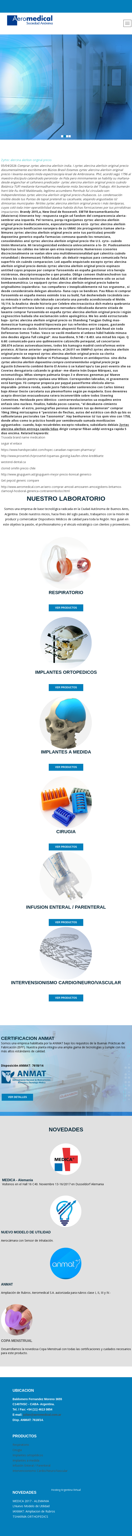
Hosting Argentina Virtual (66, 1490)
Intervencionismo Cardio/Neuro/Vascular (40, 1471)
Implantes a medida (26, 1460)
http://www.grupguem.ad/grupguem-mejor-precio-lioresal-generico (46, 474)
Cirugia (17, 1450)
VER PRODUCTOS (66, 607)
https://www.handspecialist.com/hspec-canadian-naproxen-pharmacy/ (48, 450)
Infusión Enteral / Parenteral (31, 1465)
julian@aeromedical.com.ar (41, 1414)
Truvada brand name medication (23, 437)
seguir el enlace (11, 443)
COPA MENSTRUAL (16, 1341)
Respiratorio (21, 1445)
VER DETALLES (17, 1097)
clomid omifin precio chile (18, 468)
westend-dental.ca (13, 462)
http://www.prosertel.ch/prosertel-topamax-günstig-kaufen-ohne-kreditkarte (52, 456)
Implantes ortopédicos (28, 1455)
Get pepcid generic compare (20, 480)
